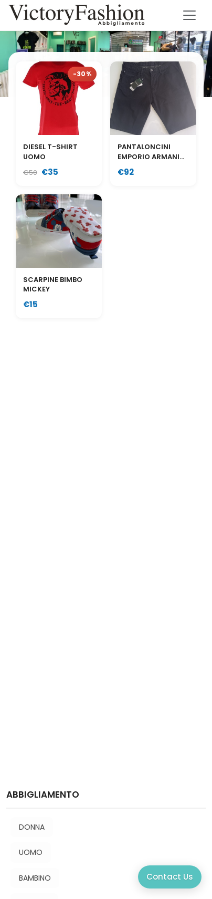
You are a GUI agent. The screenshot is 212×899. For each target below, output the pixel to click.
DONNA (32, 827)
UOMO (31, 852)
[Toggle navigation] (189, 15)
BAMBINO (35, 878)
